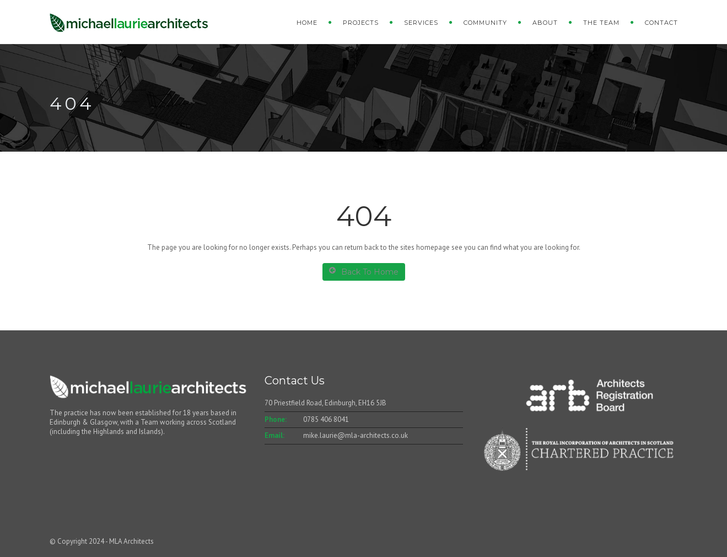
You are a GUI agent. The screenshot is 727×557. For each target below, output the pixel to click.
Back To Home (363, 271)
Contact (661, 22)
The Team (601, 22)
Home (307, 22)
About (545, 22)
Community (485, 22)
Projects (361, 22)
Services (421, 22)
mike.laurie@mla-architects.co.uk (355, 435)
